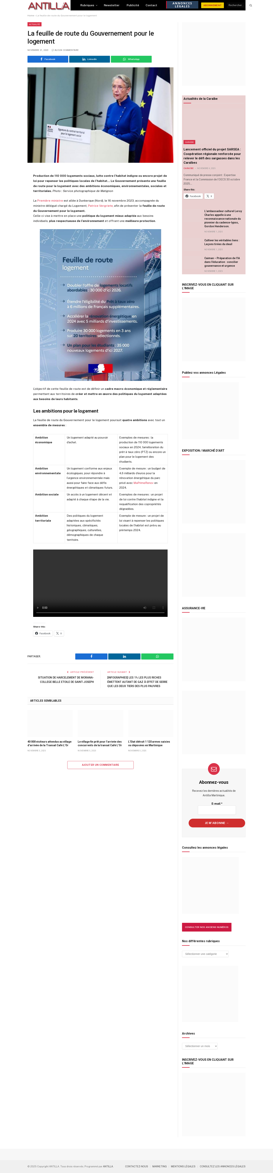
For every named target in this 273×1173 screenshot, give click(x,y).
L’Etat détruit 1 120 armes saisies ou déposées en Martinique (149, 743)
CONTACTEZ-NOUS (136, 1166)
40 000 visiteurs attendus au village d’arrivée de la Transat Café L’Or (49, 743)
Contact (151, 5)
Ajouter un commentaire (100, 764)
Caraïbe (189, 142)
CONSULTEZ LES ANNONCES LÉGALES (223, 1166)
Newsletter (112, 5)
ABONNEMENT (212, 5)
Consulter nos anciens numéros (206, 927)
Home (30, 15)
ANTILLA (108, 1166)
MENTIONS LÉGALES (183, 1166)
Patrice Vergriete (100, 206)
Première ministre (50, 200)
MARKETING (159, 1166)
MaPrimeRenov (143, 482)
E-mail (217, 803)
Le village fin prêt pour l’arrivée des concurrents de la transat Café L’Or (100, 743)
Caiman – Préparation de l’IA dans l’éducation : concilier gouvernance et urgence (222, 262)
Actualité (34, 24)
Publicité (133, 5)
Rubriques (87, 5)
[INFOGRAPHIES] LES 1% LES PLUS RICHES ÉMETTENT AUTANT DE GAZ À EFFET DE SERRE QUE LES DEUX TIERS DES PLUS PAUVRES (138, 682)
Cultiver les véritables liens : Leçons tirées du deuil (221, 242)
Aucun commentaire (65, 50)
